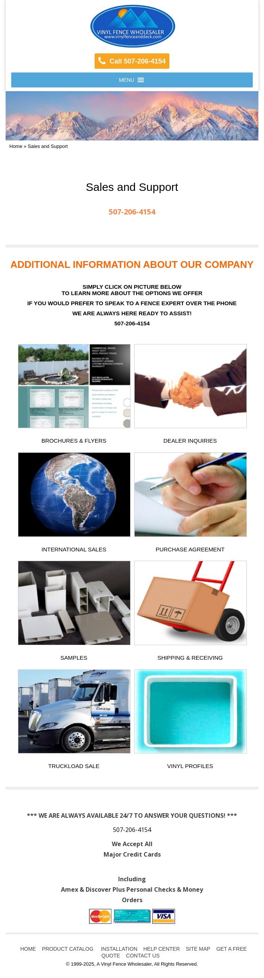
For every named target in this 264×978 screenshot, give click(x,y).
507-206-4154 (132, 830)
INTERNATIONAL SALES (74, 549)
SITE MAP (198, 949)
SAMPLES (74, 657)
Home (15, 146)
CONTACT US (143, 956)
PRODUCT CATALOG (67, 949)
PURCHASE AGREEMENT (190, 549)
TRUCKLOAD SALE (73, 766)
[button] (126, 80)
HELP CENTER (161, 949)
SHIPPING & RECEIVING (190, 657)
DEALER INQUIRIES (190, 440)
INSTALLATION (118, 949)
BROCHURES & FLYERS (74, 440)
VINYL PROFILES (190, 766)
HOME (28, 949)
